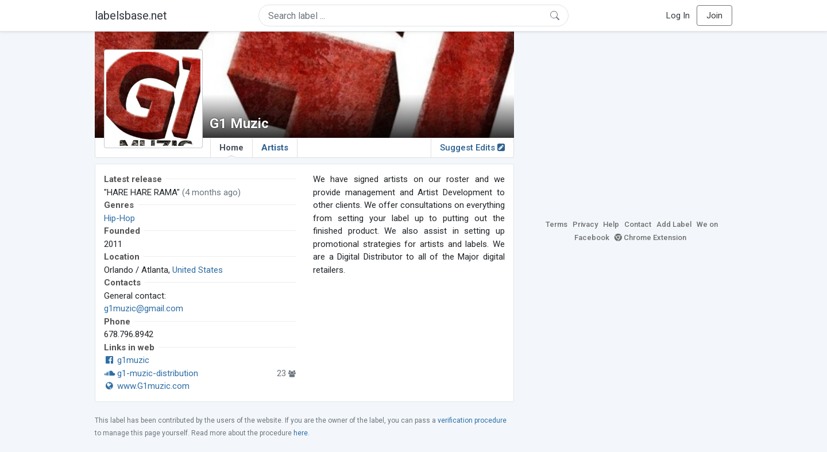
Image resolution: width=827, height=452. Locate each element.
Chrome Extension (650, 237)
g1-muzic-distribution (151, 373)
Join (714, 15)
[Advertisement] (631, 123)
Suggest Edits (472, 147)
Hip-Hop (119, 218)
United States (197, 270)
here (300, 433)
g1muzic (126, 360)
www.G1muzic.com (147, 386)
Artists (274, 147)
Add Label (673, 224)
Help (611, 224)
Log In (678, 15)
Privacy (585, 224)
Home (231, 149)
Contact (637, 224)
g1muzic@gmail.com (143, 308)
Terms (556, 224)
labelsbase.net (131, 15)
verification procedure (472, 420)
